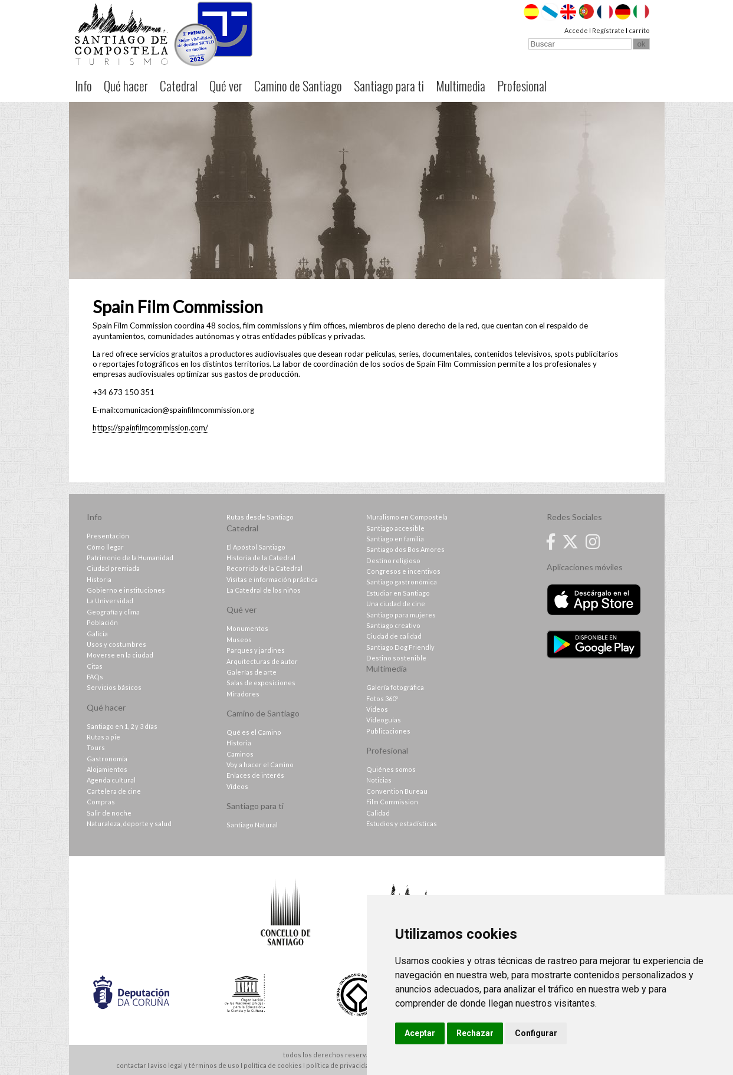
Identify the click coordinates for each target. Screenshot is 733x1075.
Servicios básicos (114, 687)
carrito (639, 30)
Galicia (97, 633)
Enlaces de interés (255, 775)
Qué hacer (126, 85)
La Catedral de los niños (263, 590)
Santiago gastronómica (401, 582)
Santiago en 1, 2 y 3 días (122, 726)
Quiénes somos (391, 769)
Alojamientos (107, 769)
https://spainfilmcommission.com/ (150, 427)
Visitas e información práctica (272, 579)
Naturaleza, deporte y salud (129, 823)
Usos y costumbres (116, 644)
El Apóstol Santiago (255, 547)
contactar (131, 1065)
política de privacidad (339, 1065)
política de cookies (273, 1065)
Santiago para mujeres (401, 615)
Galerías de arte (251, 672)
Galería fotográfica (395, 687)
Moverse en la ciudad (120, 655)
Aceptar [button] (420, 1033)
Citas (95, 666)
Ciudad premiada (113, 568)
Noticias (379, 780)
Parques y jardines (255, 650)
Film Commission (392, 802)
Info (83, 85)
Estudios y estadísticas (401, 823)
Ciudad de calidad (394, 636)
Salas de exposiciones (260, 682)
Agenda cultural (111, 780)
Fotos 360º (382, 698)
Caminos (240, 754)
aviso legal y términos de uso (194, 1065)
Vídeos (237, 786)
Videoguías (383, 720)
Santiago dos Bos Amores (405, 549)
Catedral (179, 85)
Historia (99, 579)
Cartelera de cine (114, 791)
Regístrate (608, 30)
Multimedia (460, 85)
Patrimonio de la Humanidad (130, 557)
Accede (576, 30)
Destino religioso (393, 560)
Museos (239, 639)
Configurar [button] (536, 1033)
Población (102, 622)
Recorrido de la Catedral (264, 568)
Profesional (522, 85)
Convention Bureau (397, 791)
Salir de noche (109, 813)
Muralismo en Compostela (407, 517)
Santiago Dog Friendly (400, 647)
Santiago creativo (393, 625)
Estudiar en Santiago (398, 593)
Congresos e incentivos (403, 571)
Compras (101, 802)
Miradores (242, 694)
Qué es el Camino (253, 732)
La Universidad (110, 600)
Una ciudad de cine (395, 603)
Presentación (108, 536)
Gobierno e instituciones (126, 590)
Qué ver (225, 85)
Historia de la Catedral (260, 557)
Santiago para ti (389, 85)
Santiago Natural (252, 825)
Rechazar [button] (475, 1033)
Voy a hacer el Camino (260, 764)
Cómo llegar (105, 547)
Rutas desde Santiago (260, 517)
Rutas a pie (103, 737)
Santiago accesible (395, 528)
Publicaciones (388, 731)
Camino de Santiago (298, 85)
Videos (377, 709)
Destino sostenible (396, 658)
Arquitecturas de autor (262, 661)
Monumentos (247, 628)
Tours (96, 747)
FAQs (95, 676)
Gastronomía (107, 758)
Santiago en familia (395, 539)
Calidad (378, 813)
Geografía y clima (113, 612)
